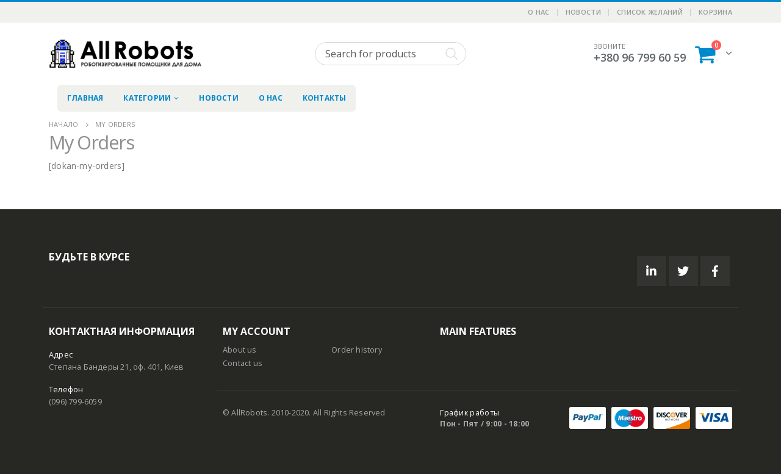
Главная (85, 98)
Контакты (325, 98)
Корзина (715, 11)
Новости (583, 11)
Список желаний (650, 11)
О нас (538, 11)
